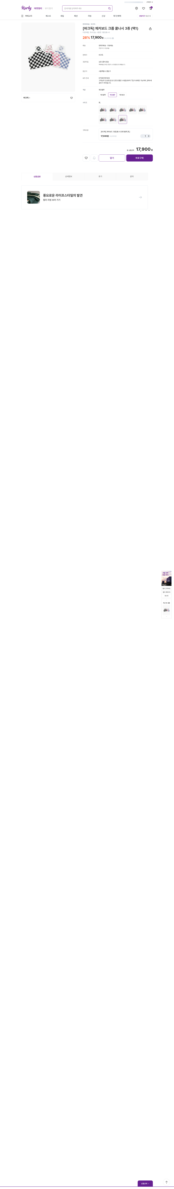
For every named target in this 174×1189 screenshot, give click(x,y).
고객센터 (149, 2)
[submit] (109, 8)
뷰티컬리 (49, 8)
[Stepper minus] (142, 136)
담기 (112, 158)
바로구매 (140, 158)
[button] (84, 197)
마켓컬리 (38, 8)
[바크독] (93, 24)
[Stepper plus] (148, 136)
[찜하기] (71, 97)
